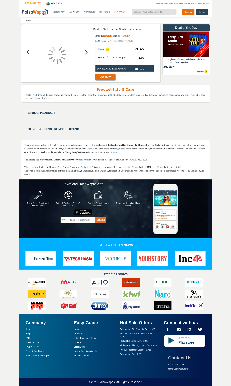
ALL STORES (74, 12)
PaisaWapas (106, 382)
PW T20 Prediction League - (135, 350)
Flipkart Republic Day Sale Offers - (138, 345)
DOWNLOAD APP (202, 4)
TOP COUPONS (104, 12)
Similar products (41, 113)
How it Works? (32, 342)
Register (188, 12)
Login (202, 12)
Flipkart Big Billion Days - (134, 341)
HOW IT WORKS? (176, 4)
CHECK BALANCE (161, 4)
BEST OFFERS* (119, 12)
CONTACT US (189, 4)
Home (76, 329)
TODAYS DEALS (89, 12)
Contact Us (180, 357)
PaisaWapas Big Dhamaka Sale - (137, 329)
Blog (28, 333)
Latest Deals (79, 347)
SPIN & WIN (54, 3)
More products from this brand (53, 129)
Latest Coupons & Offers (85, 338)
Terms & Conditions (34, 351)
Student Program (82, 355)
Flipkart (126, 35)
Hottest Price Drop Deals (85, 351)
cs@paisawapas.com (178, 369)
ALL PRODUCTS (59, 12)
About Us (30, 329)
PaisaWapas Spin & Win (131, 354)
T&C (99, 62)
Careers (77, 342)
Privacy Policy (32, 347)
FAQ (28, 338)
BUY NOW (105, 77)
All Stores (78, 333)
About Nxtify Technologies (37, 355)
